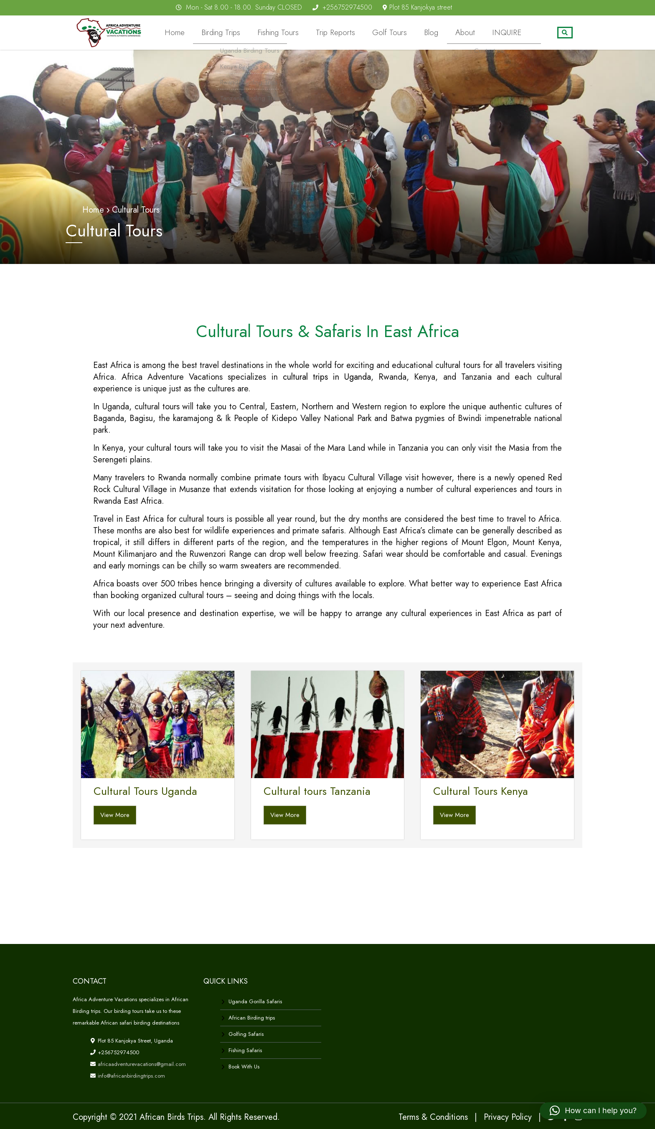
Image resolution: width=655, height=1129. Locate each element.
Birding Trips (263, 32)
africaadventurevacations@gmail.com (141, 1064)
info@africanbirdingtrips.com (130, 1075)
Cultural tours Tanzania (317, 791)
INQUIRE (510, 32)
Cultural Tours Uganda (145, 791)
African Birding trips (251, 1017)
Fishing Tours (313, 32)
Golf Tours (410, 32)
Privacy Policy (508, 1117)
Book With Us (243, 1066)
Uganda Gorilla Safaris (255, 1001)
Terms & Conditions (433, 1117)
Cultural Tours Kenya (480, 791)
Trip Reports (363, 32)
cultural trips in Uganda (327, 376)
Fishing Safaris (245, 1050)
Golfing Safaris (246, 1034)
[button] (593, 1110)
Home (222, 32)
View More (114, 814)
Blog (447, 32)
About (476, 32)
